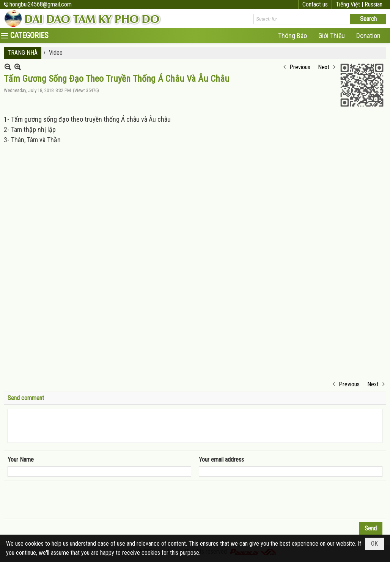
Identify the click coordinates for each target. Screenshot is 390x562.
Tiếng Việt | (350, 4)
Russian (373, 4)
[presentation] (65, 500)
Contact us (315, 4)
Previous (299, 67)
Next (323, 67)
